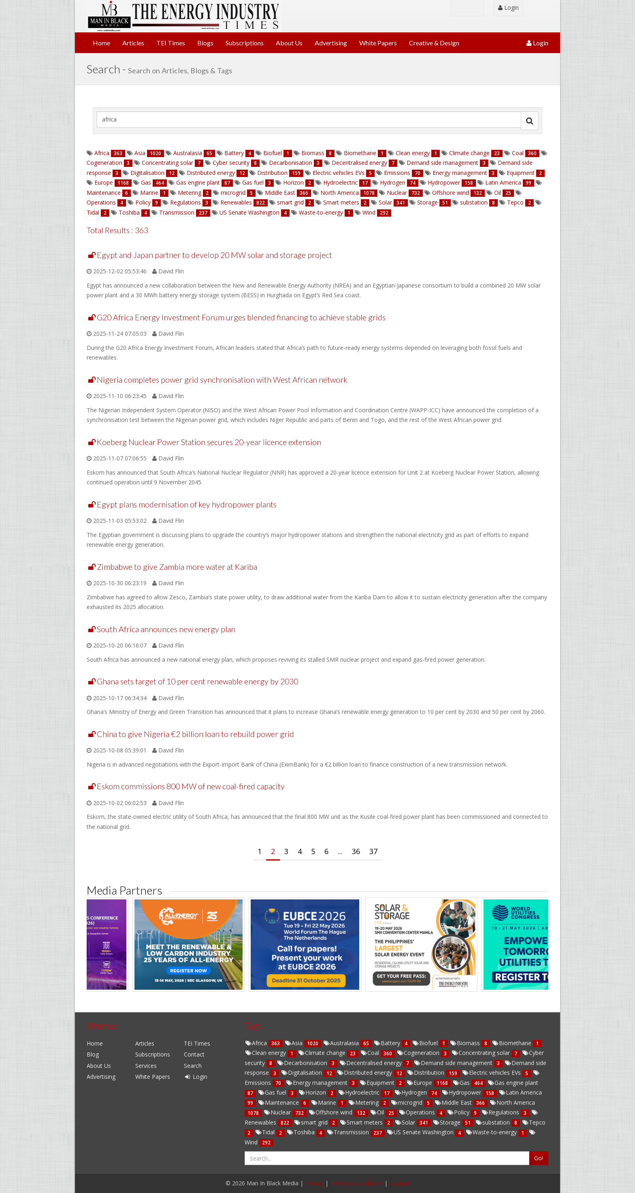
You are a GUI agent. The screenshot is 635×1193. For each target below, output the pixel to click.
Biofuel (272, 153)
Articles (133, 43)
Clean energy (412, 153)
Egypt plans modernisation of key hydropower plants (187, 504)
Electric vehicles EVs (338, 173)
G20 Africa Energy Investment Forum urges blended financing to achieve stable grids (241, 317)
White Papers (378, 43)
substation (473, 202)
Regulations (185, 202)
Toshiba (129, 212)
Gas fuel (253, 182)
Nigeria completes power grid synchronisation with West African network (222, 379)
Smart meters (341, 202)
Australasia (188, 153)
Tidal (94, 212)
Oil (497, 192)
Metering (189, 192)
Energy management (460, 173)
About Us (289, 43)
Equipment (520, 173)
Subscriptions (245, 43)
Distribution (272, 173)
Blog (93, 1054)
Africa (102, 153)
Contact (194, 1054)
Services (146, 1065)
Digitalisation (147, 173)
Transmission (177, 212)
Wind (369, 212)
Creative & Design (434, 43)
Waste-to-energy (321, 212)
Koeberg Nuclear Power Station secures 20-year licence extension (209, 442)
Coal (517, 153)
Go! (538, 1158)
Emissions (397, 173)
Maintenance (104, 192)
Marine (149, 192)
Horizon (293, 182)
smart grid (290, 202)
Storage (427, 202)
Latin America (503, 182)
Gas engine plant (198, 182)
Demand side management (442, 162)
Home (101, 43)
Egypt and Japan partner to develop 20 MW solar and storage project (214, 255)
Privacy (314, 1183)
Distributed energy (211, 173)
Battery (234, 153)
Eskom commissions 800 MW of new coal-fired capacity (191, 786)
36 (356, 851)
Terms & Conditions (356, 1183)
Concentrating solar (167, 162)
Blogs (205, 43)
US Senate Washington (249, 212)
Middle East (280, 192)
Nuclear (397, 192)
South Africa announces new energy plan (166, 629)
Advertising (331, 43)
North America (339, 192)
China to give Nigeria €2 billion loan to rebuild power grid (195, 734)
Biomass (313, 153)
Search (193, 1065)
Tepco (515, 202)
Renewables (236, 202)
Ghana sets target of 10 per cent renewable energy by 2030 (197, 681)
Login (508, 7)
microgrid (233, 192)
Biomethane (360, 153)
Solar (385, 202)
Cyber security (231, 162)
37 (373, 851)
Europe (104, 182)
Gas (146, 182)
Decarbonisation (290, 162)
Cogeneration (105, 162)
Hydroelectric (340, 182)
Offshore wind (450, 192)
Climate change (469, 153)
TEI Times (170, 43)
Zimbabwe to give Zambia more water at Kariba (177, 566)
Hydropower (444, 182)
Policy (143, 202)
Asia (140, 153)
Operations (102, 202)
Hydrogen (392, 182)
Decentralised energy (359, 162)
